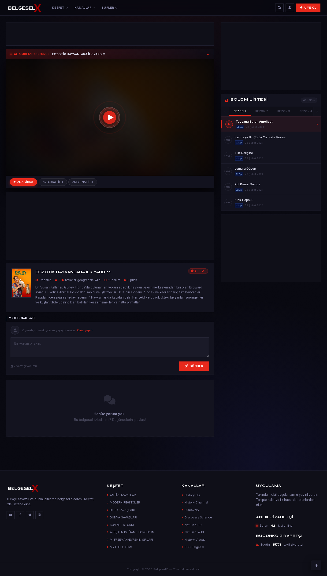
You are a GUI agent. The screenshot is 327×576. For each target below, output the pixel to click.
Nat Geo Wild (193, 532)
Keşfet (60, 7)
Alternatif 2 (82, 181)
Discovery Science (197, 517)
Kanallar (84, 7)
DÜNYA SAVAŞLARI (122, 517)
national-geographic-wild (82, 280)
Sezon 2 (261, 111)
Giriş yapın (85, 330)
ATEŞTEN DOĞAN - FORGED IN (130, 532)
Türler (109, 7)
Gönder (194, 366)
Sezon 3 (283, 111)
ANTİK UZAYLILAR (121, 495)
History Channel (195, 502)
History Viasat (193, 539)
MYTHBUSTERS (119, 547)
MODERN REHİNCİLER (123, 502)
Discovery (190, 510)
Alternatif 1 (53, 181)
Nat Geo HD (192, 525)
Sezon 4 (306, 111)
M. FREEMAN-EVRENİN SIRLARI (130, 539)
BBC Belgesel (193, 547)
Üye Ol (308, 7)
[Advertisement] (110, 33)
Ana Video (23, 181)
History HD (191, 495)
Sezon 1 (240, 111)
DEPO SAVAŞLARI (121, 510)
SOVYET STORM (120, 525)
